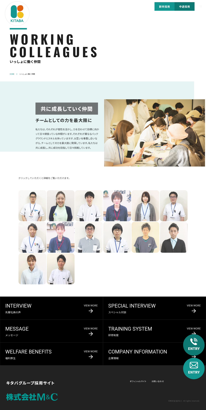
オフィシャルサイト (138, 381)
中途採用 (184, 6)
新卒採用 (164, 6)
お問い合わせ (157, 381)
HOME (12, 74)
